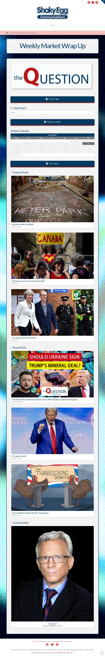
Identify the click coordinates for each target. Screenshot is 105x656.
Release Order (52, 121)
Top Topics (52, 163)
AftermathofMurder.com (61, 641)
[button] (52, 25)
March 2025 (52, 135)
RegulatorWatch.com (41, 641)
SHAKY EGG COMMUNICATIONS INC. (60, 652)
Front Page (52, 99)
